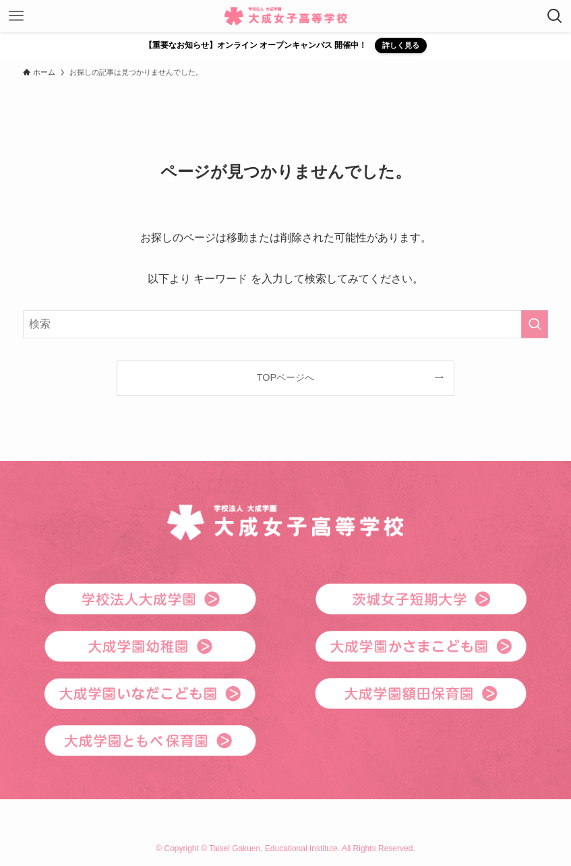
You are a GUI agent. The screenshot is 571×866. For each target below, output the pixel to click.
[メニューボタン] (16, 16)
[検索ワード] (285, 324)
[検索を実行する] (534, 324)
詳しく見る (400, 45)
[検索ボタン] (555, 16)
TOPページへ (285, 377)
